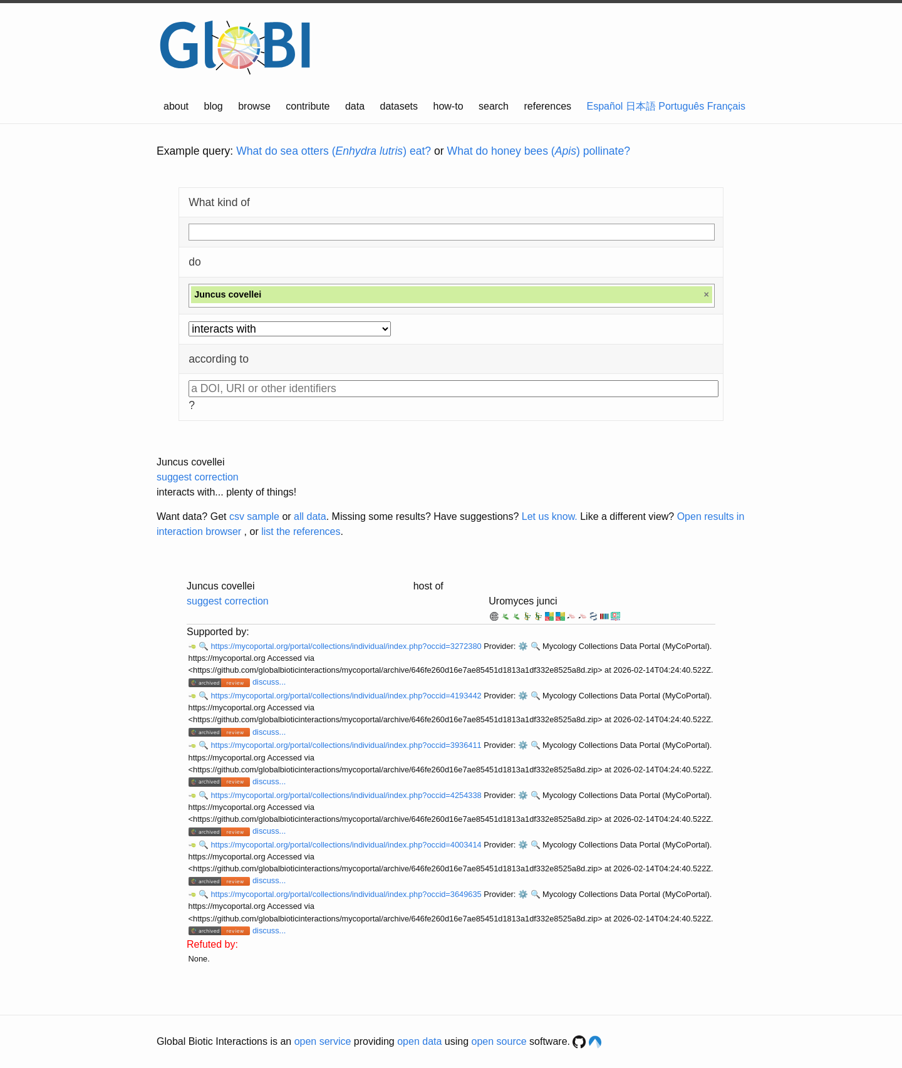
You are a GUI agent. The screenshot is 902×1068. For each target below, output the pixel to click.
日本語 (641, 106)
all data (310, 516)
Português (681, 106)
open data (419, 1041)
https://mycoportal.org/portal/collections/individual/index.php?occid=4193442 (347, 695)
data (355, 106)
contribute (307, 106)
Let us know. (550, 516)
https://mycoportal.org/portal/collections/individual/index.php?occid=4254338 (347, 795)
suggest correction (198, 477)
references (547, 106)
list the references (300, 531)
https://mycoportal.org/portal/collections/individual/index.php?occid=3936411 (347, 745)
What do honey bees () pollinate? (538, 151)
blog (213, 106)
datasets (399, 106)
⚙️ (523, 646)
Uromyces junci (523, 601)
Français (726, 106)
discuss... (269, 682)
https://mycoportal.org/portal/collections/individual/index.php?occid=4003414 (347, 844)
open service (322, 1041)
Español (605, 106)
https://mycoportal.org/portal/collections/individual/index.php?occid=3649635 (347, 894)
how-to (448, 106)
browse (254, 106)
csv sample (254, 516)
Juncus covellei (191, 462)
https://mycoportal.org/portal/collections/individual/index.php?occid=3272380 (347, 646)
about (176, 106)
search (494, 106)
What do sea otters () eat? (333, 151)
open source (499, 1041)
